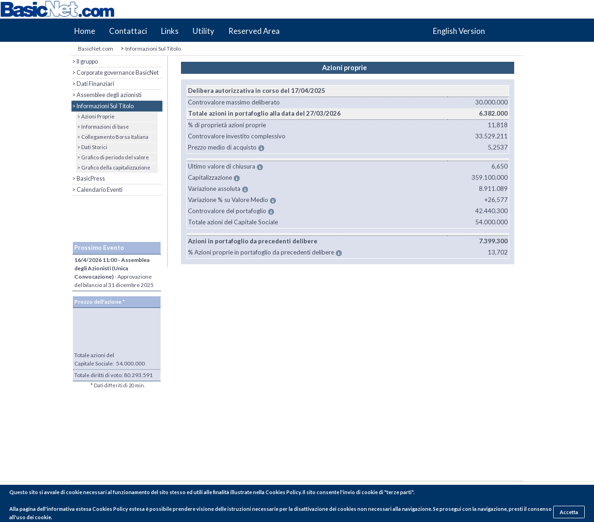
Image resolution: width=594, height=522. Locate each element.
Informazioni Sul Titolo (153, 48)
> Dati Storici (91, 147)
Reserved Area (254, 31)
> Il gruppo (84, 61)
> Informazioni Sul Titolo (102, 106)
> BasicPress (88, 178)
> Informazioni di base (102, 127)
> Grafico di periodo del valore (112, 157)
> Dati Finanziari (92, 83)
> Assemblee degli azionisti (106, 94)
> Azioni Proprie (95, 116)
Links (170, 31)
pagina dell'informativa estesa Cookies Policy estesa (82, 509)
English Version (459, 31)
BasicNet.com (95, 48)
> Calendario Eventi (97, 189)
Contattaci (128, 31)
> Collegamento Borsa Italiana (112, 137)
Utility (203, 31)
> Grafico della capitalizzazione (113, 167)
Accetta (569, 512)
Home (84, 31)
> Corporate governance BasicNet (115, 72)
